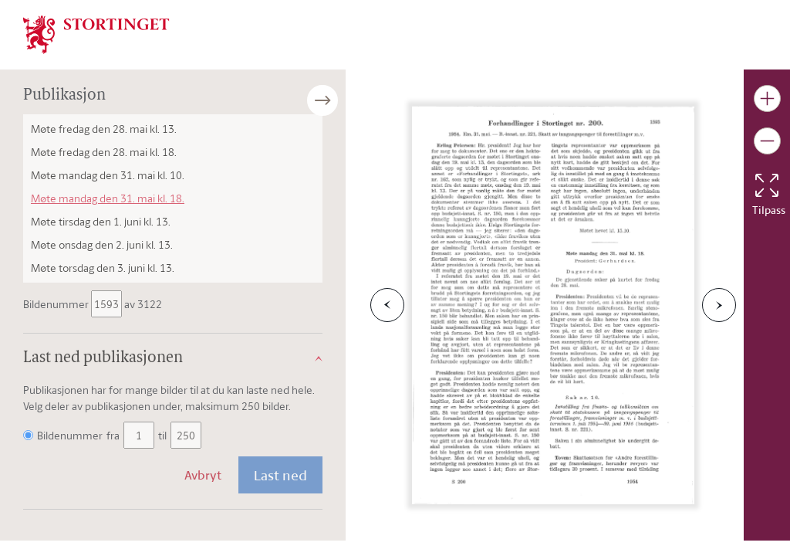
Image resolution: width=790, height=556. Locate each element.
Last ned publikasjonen (103, 358)
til (162, 435)
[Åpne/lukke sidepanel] (345, 100)
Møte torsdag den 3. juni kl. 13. (102, 267)
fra (113, 435)
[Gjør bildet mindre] (767, 140)
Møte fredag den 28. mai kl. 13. (104, 128)
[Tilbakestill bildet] (766, 185)
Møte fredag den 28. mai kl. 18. (104, 151)
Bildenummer (57, 304)
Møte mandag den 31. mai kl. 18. (107, 198)
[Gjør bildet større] (767, 98)
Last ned (280, 475)
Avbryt (202, 475)
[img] (96, 33)
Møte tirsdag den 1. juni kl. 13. (100, 221)
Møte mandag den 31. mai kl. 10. (107, 175)
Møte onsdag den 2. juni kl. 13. (102, 244)
